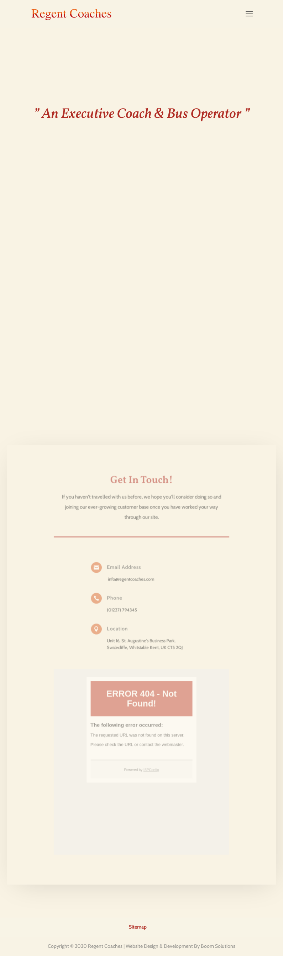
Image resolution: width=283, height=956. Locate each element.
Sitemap (138, 927)
